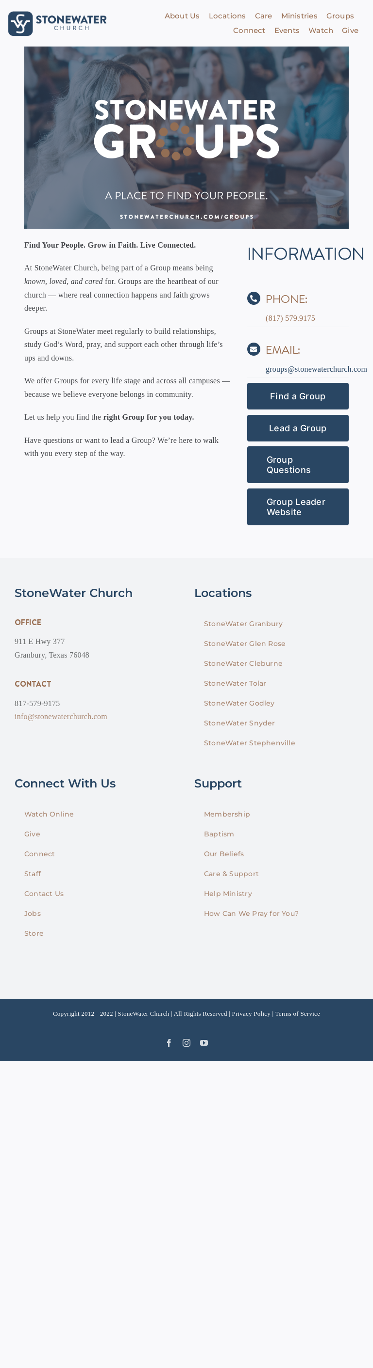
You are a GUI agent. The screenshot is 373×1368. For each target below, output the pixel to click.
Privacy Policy (251, 1013)
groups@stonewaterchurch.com (316, 369)
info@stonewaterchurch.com (61, 716)
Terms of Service (297, 1013)
